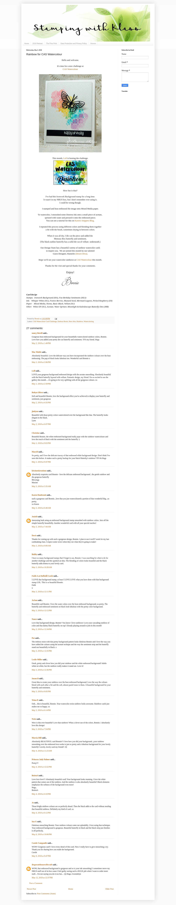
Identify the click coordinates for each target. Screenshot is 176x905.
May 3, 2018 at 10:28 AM (42, 567)
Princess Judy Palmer (41, 759)
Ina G (34, 822)
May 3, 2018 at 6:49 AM (41, 508)
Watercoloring (89, 321)
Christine (36, 433)
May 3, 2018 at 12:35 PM (42, 651)
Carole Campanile (39, 843)
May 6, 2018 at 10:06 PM (42, 834)
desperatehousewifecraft (42, 865)
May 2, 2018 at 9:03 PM (41, 443)
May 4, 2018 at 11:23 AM (42, 751)
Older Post (109, 889)
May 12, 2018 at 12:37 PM (42, 878)
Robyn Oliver (37, 392)
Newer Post (31, 889)
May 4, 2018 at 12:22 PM (42, 767)
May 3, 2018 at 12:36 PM (42, 670)
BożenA (35, 775)
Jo (33, 803)
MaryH (35, 452)
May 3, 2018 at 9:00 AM (41, 546)
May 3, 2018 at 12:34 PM (42, 629)
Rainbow (80, 321)
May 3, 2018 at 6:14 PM (41, 710)
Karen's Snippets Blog (84, 220)
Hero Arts (72, 321)
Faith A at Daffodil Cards (42, 576)
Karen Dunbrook (39, 495)
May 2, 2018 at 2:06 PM (41, 362)
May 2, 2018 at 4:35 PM (41, 403)
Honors (93, 43)
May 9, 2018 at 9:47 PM (41, 856)
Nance (34, 619)
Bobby (34, 554)
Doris (34, 535)
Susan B (35, 678)
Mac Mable (36, 352)
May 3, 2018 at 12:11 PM (42, 592)
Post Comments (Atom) (46, 894)
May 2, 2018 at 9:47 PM (41, 462)
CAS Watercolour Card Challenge (45, 321)
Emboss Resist (63, 321)
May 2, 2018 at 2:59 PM (41, 384)
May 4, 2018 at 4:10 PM (41, 794)
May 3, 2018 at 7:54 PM (41, 729)
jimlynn (35, 411)
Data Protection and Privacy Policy (73, 43)
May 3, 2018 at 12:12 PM (42, 610)
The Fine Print (51, 43)
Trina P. (35, 700)
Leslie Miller (37, 660)
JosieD (34, 517)
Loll (65, 158)
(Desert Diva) (81, 253)
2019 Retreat (37, 43)
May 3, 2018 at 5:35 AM (41, 486)
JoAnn (34, 600)
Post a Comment (35, 883)
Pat (33, 638)
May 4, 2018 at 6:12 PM (41, 813)
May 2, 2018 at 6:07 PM (41, 424)
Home (26, 43)
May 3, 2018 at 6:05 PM (41, 691)
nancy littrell (37, 333)
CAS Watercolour (70, 69)
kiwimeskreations (39, 471)
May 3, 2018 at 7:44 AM (41, 527)
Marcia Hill (36, 738)
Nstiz (34, 719)
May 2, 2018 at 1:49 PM (41, 343)
